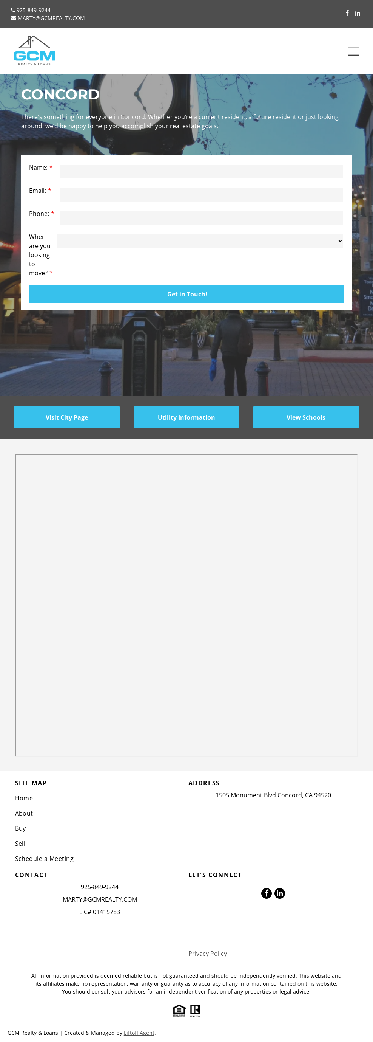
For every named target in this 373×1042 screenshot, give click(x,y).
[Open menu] (353, 51)
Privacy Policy (207, 953)
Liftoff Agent (139, 1032)
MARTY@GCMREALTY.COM (51, 18)
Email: (37, 190)
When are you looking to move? (40, 255)
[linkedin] (357, 14)
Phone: (39, 213)
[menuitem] (100, 798)
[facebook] (347, 14)
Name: (38, 167)
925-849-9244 (34, 10)
